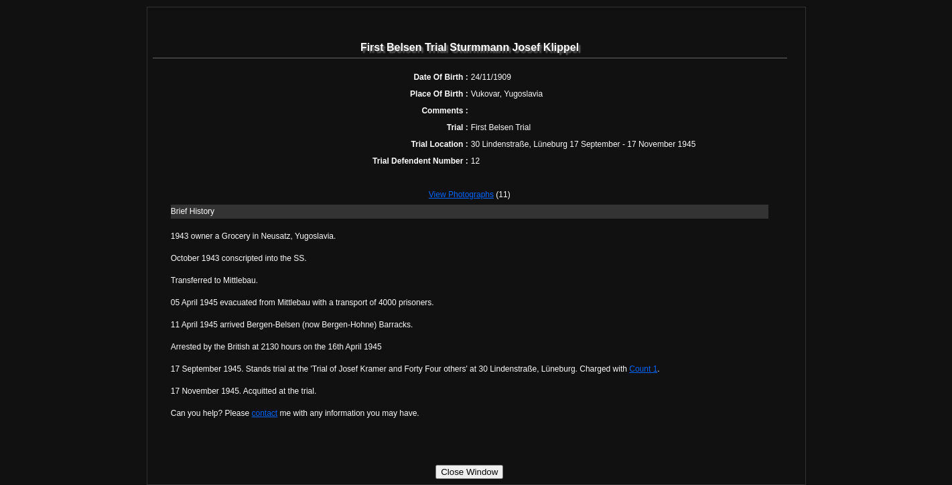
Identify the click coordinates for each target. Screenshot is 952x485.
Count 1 (643, 369)
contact (265, 413)
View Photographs (461, 194)
